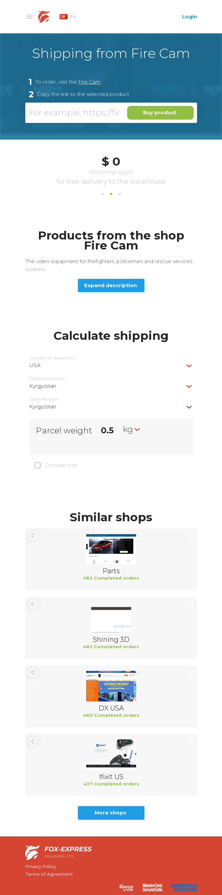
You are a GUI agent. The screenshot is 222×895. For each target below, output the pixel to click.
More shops (110, 812)
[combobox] (111, 365)
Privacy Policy (40, 866)
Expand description (110, 285)
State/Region (43, 399)
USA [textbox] (35, 365)
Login (189, 16)
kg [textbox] (128, 429)
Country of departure (52, 358)
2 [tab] (111, 194)
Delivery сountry (47, 378)
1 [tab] (102, 194)
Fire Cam (89, 82)
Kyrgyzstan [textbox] (42, 386)
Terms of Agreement (49, 874)
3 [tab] (119, 194)
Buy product (159, 112)
